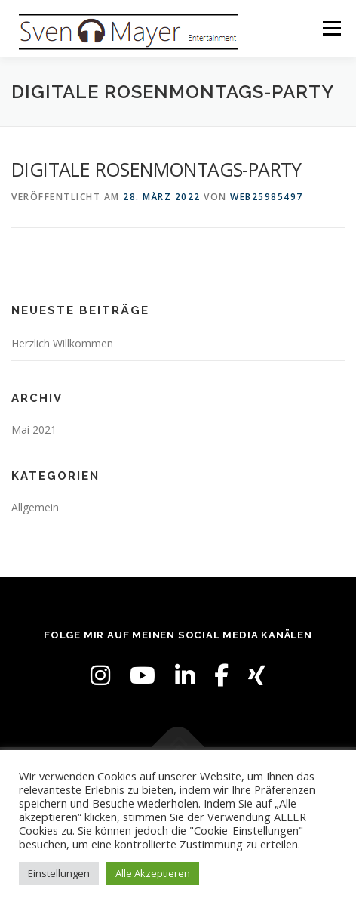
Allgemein (35, 507)
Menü (330, 28)
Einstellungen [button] (59, 873)
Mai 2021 (34, 429)
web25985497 (266, 196)
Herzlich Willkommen (62, 343)
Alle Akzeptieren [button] (152, 873)
